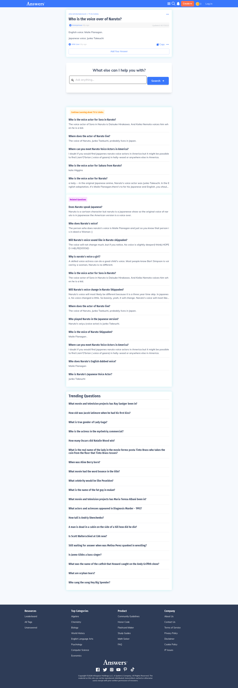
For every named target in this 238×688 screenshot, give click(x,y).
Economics (76, 654)
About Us (168, 615)
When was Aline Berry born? (84, 461)
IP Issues (168, 649)
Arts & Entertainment (77, 14)
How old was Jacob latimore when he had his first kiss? (100, 412)
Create (187, 3)
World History (78, 632)
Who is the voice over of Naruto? (95, 19)
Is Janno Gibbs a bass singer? (85, 553)
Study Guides (124, 632)
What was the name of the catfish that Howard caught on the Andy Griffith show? (114, 563)
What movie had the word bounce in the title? (94, 470)
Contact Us (169, 621)
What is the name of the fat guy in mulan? (92, 489)
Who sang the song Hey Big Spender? (89, 581)
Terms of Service (172, 626)
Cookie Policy (170, 643)
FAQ (120, 643)
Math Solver (123, 638)
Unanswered (31, 626)
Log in (209, 3)
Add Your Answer (119, 51)
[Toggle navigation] (168, 3)
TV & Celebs (93, 14)
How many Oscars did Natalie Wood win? (92, 439)
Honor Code (124, 621)
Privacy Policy (171, 632)
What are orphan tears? (82, 572)
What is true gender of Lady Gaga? (88, 421)
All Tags (28, 621)
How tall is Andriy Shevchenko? (86, 516)
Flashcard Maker (126, 626)
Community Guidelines (128, 615)
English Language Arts (82, 638)
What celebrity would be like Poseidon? (91, 479)
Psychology (76, 643)
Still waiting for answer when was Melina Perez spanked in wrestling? (108, 544)
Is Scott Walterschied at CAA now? (88, 535)
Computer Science (80, 649)
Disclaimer (169, 638)
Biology (74, 626)
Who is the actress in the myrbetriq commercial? (96, 430)
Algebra (75, 615)
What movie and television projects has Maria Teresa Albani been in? (107, 498)
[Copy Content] (161, 44)
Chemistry (76, 621)
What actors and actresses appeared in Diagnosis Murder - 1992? (105, 507)
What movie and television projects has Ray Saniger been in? (103, 402)
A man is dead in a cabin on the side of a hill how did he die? (103, 526)
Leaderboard (31, 615)
